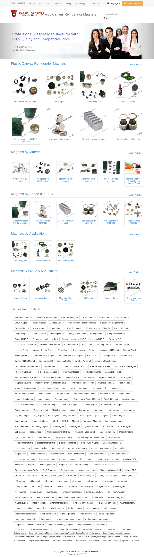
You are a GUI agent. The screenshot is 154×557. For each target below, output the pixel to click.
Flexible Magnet (39, 323)
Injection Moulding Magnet (111, 323)
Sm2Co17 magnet (83, 361)
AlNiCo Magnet (123, 317)
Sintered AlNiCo (130, 350)
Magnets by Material (26, 152)
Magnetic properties (87, 470)
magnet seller (98, 497)
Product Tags (36, 309)
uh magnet (63, 481)
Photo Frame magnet (89, 443)
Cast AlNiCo (92, 355)
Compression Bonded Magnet (87, 399)
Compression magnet (114, 421)
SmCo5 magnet (49, 470)
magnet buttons (44, 399)
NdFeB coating (82, 465)
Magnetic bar (124, 383)
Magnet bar (120, 448)
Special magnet (36, 432)
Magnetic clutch (42, 383)
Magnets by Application (28, 233)
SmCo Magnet (21, 323)
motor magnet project (59, 503)
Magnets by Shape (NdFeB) (32, 194)
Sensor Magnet (56, 328)
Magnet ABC (130, 470)
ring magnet (39, 415)
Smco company (92, 508)
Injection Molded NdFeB (25, 344)
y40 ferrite (32, 475)
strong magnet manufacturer (68, 519)
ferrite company (75, 508)
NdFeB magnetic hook (24, 394)
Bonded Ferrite (43, 437)
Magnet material (126, 432)
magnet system (21, 503)
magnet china (103, 486)
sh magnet (76, 481)
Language (113, 3)
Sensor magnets (22, 410)
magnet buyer (36, 492)
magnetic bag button (24, 399)
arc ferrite (73, 486)
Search (107, 18)
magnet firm (41, 508)
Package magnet (37, 454)
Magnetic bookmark (113, 372)
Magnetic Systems (39, 421)
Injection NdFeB (97, 339)
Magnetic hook (68, 388)
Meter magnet (86, 459)
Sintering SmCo (64, 361)
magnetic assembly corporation (91, 525)
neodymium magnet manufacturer (73, 497)
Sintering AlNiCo (22, 355)
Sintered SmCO (46, 361)
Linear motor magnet (97, 454)
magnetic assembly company (60, 525)
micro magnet (107, 481)
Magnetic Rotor (72, 377)
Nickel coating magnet (24, 465)
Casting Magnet (22, 328)
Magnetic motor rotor (107, 377)
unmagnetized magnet (107, 475)
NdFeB (55, 421)
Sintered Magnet (57, 323)
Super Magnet (21, 421)
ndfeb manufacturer (94, 492)
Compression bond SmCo (104, 465)
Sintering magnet (62, 399)
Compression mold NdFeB (58, 432)
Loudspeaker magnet (63, 437)
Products (43, 3)
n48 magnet (127, 475)
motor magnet (114, 437)
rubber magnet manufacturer (97, 519)
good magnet (119, 486)
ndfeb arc (60, 486)
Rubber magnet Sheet (24, 372)
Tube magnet (58, 426)
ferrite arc (48, 486)
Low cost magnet (22, 448)
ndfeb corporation (48, 514)
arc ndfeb (36, 486)
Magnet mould (57, 448)
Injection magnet (129, 399)
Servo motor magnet (119, 454)
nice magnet (20, 492)
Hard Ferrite (87, 344)
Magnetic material (107, 432)
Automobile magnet (67, 459)
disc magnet (53, 415)
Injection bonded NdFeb (84, 432)
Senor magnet (118, 415)
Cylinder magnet (91, 426)
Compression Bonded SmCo (27, 366)
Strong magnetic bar (49, 388)
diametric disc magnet (79, 410)
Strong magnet (96, 334)
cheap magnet (21, 486)
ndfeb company (57, 508)
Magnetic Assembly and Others (34, 271)
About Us (57, 3)
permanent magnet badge (84, 394)
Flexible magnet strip (24, 443)
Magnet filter (20, 454)
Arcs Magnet (85, 415)
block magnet (129, 410)
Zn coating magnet (46, 465)
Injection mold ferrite (24, 437)
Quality (68, 3)
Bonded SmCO (50, 366)
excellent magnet (115, 497)
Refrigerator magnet (92, 372)
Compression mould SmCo (26, 470)
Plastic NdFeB (115, 339)
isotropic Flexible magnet (125, 366)
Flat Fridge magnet (67, 443)
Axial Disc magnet (76, 454)
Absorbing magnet (40, 426)
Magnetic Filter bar (106, 383)
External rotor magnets (101, 448)
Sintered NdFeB (39, 334)
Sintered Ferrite (71, 344)
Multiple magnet (59, 410)
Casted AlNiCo (126, 355)
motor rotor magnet (49, 405)
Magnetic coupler (60, 383)
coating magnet (87, 475)
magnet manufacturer (72, 492)
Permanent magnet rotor (83, 383)
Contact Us (94, 3)
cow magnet (114, 410)
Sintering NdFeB (57, 334)
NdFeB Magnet (88, 317)
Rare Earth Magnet (69, 317)
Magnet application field (110, 470)
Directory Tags (19, 309)
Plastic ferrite (63, 350)
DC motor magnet (89, 405)
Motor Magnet (39, 328)
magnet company (127, 503)
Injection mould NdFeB (50, 344)
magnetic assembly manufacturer (29, 525)
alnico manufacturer (45, 497)
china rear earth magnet (83, 503)
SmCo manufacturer (23, 497)
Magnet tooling (40, 448)
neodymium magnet (77, 334)
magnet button (124, 394)
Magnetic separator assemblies (90, 437)
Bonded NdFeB (21, 339)
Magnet (75, 421)
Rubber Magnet (121, 328)
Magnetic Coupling (23, 383)
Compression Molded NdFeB (45, 339)
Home (32, 3)
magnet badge (63, 394)
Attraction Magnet (74, 328)
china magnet (87, 486)
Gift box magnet (67, 470)
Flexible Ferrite (21, 426)
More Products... (136, 64)
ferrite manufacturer (116, 492)
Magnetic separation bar (25, 388)
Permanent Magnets (92, 421)
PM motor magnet (69, 405)
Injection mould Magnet (108, 350)
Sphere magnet (124, 426)
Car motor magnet (47, 459)
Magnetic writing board (113, 443)
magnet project (39, 503)
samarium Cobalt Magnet (106, 361)
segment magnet (22, 415)
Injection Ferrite (21, 350)
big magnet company (107, 503)
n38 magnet (35, 481)
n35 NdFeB (71, 475)
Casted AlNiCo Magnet (25, 361)
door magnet (99, 410)
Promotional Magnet (52, 377)
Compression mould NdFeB (74, 339)
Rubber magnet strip (70, 372)
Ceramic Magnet (122, 344)
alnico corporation (106, 514)
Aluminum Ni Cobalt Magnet (71, 355)
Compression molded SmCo (73, 366)
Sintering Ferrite (104, 344)
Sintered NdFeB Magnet (46, 317)
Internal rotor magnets (77, 448)
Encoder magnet (40, 410)
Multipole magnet (56, 454)
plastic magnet (101, 415)
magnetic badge (45, 394)
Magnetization (65, 465)
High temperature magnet (108, 459)
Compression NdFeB (116, 334)
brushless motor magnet (111, 405)
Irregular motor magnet (25, 459)
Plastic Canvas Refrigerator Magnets (38, 63)
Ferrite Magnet (105, 317)
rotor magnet (88, 377)
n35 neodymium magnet (51, 475)
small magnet (91, 481)
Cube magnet (74, 426)
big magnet (122, 481)
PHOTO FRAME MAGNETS (27, 377)
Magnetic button (107, 394)
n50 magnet (20, 481)
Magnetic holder (100, 388)
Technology (80, 3)
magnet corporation (23, 508)
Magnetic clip (117, 388)
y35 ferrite (19, 475)
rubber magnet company (25, 514)
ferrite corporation (67, 514)
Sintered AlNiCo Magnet (43, 355)
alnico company (110, 508)
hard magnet (46, 519)
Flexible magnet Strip (47, 372)
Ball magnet (20, 432)
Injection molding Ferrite (83, 350)
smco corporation (87, 514)
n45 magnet (49, 481)
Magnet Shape (69, 415)
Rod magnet (108, 426)
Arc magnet (126, 377)
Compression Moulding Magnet (82, 323)
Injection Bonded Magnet (26, 405)
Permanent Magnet (23, 317)
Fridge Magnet (21, 334)
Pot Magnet (84, 388)
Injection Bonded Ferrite (43, 350)
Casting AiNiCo (129, 459)
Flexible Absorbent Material (98, 328)
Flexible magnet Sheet (100, 366)
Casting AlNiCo (108, 355)
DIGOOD (83, 554)
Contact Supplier (132, 3)
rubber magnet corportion (26, 519)
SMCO (65, 421)
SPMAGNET (18, 3)
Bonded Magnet (111, 399)
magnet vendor (52, 492)
